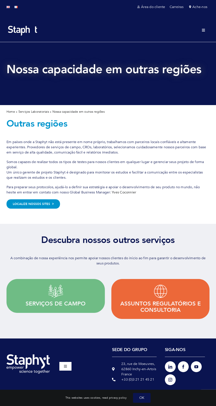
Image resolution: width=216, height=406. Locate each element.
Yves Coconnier (124, 192)
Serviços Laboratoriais (33, 112)
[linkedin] (170, 366)
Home (10, 112)
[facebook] (183, 366)
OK (141, 397)
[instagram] (170, 379)
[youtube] (196, 366)
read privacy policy (114, 398)
